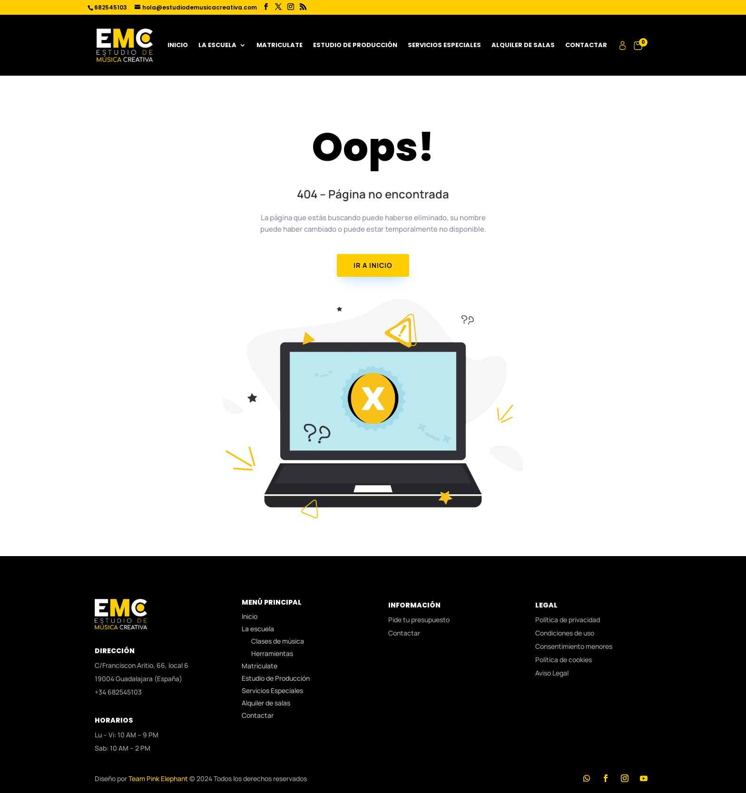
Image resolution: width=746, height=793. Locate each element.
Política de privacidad (567, 619)
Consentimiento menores (573, 646)
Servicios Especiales (444, 45)
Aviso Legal (552, 672)
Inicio (177, 45)
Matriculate (279, 45)
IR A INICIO (373, 265)
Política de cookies (563, 659)
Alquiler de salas (523, 45)
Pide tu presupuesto (419, 619)
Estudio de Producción (355, 45)
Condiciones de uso (564, 632)
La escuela (217, 45)
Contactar (586, 45)
